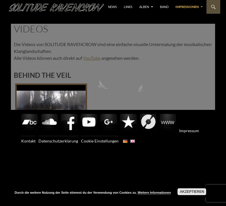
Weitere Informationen (154, 192)
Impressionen (187, 7)
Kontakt (28, 140)
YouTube (92, 58)
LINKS (128, 7)
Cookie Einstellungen (100, 140)
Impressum (189, 130)
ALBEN (144, 7)
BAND (164, 7)
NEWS (112, 7)
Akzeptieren (192, 192)
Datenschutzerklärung (58, 140)
